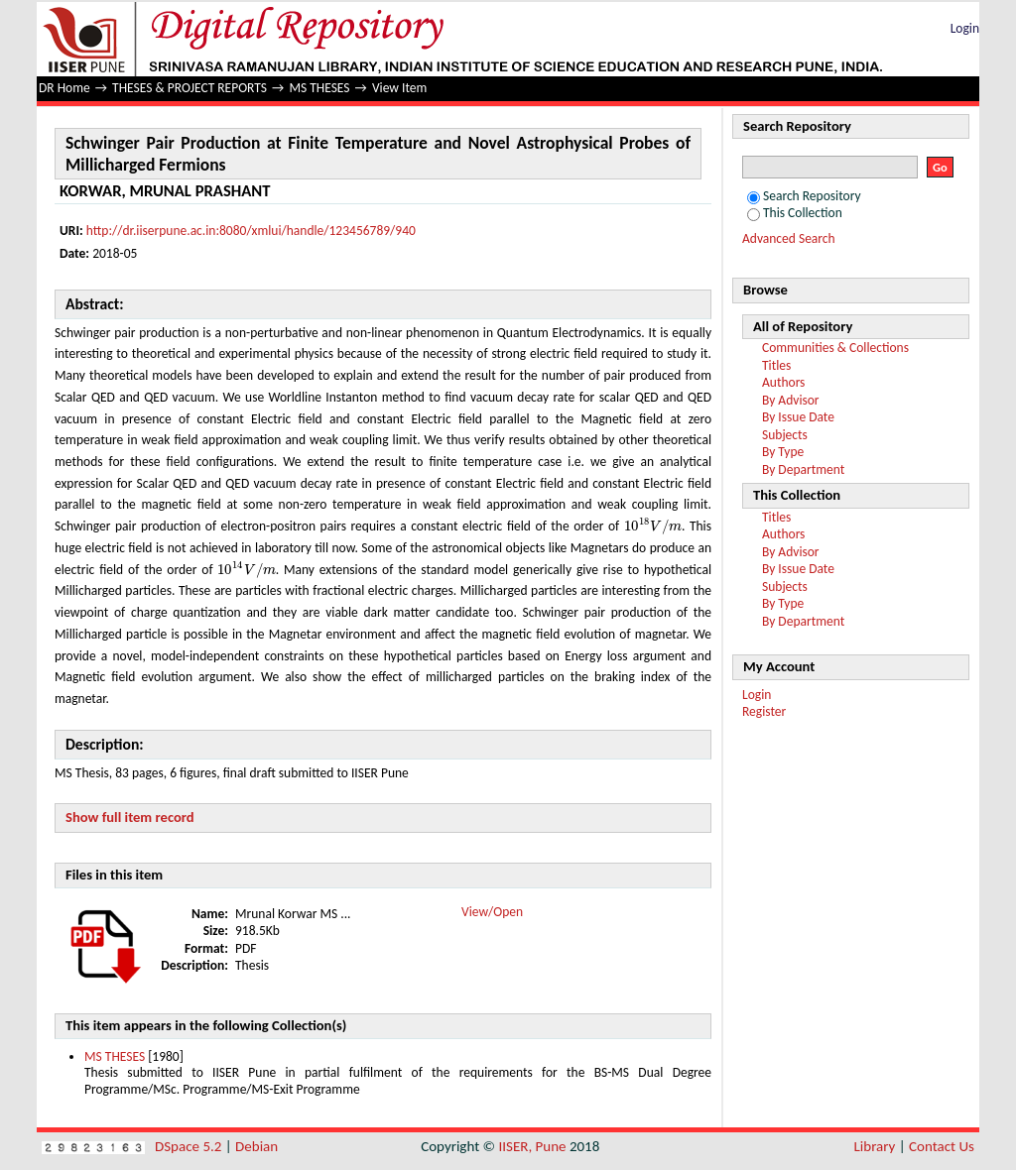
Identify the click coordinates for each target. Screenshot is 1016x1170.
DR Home (64, 87)
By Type (783, 451)
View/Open (492, 911)
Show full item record (129, 817)
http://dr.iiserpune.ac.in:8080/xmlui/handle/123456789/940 (251, 230)
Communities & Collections (835, 347)
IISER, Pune (532, 1146)
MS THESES (319, 87)
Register (764, 711)
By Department (803, 469)
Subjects (785, 434)
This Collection (794, 212)
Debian (256, 1146)
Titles (776, 365)
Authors (783, 382)
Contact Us (941, 1146)
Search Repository (804, 195)
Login (965, 28)
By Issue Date (798, 417)
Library (875, 1146)
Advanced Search (788, 238)
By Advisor (791, 400)
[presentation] (653, 526)
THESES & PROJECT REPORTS (189, 87)
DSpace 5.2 (190, 1146)
